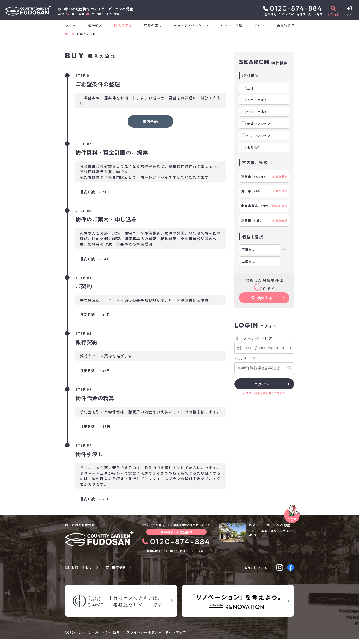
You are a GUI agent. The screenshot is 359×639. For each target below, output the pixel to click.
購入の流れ (123, 25)
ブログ (259, 25)
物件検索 (95, 25)
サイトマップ (175, 632)
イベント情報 (231, 25)
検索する (261, 298)
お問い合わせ (78, 567)
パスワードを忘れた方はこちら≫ (264, 393)
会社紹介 (284, 25)
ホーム (70, 25)
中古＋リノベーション (191, 25)
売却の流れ (153, 25)
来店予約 (150, 121)
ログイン (261, 384)
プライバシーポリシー (144, 632)
